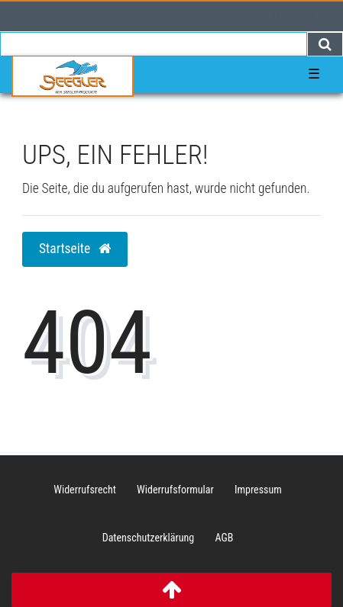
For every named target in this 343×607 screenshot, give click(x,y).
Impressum (258, 489)
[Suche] (325, 44)
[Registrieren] (40, 16)
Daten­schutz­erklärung (148, 538)
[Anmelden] (15, 16)
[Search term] (153, 44)
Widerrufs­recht (84, 489)
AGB (224, 538)
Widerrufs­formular (175, 489)
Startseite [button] (75, 248)
